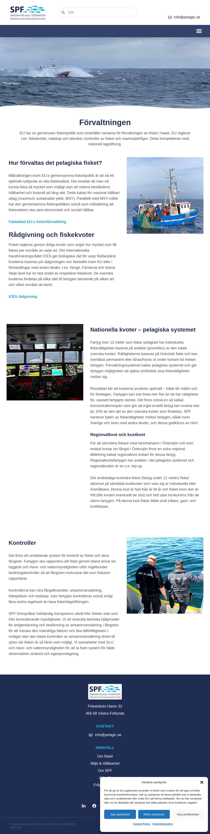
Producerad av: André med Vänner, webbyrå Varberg (42, 825)
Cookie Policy (141, 823)
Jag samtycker (120, 814)
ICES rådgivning (23, 297)
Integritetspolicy (162, 823)
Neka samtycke (154, 814)
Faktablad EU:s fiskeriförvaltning (37, 222)
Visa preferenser (188, 814)
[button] (202, 782)
